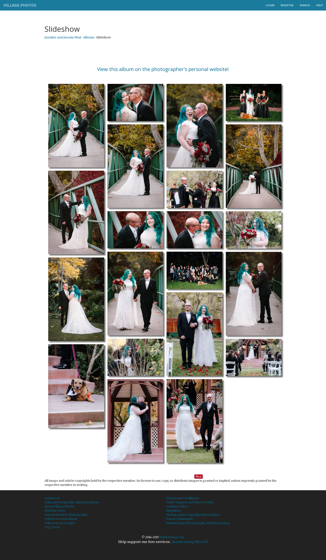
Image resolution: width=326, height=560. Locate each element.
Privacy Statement (179, 519)
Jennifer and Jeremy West (62, 37)
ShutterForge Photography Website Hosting (198, 523)
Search (305, 5)
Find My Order (54, 510)
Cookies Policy (176, 506)
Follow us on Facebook (60, 519)
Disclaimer (174, 510)
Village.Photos (19, 5)
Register (287, 5)
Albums (88, 37)
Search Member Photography (66, 515)
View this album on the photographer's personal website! (163, 69)
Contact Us (52, 498)
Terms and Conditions (182, 498)
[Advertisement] (163, 53)
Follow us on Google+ (60, 523)
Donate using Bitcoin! (190, 542)
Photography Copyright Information (193, 515)
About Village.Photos (59, 506)
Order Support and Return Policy (190, 502)
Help (319, 5)
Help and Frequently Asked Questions (71, 502)
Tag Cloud (51, 527)
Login (270, 5)
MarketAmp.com (172, 537)
